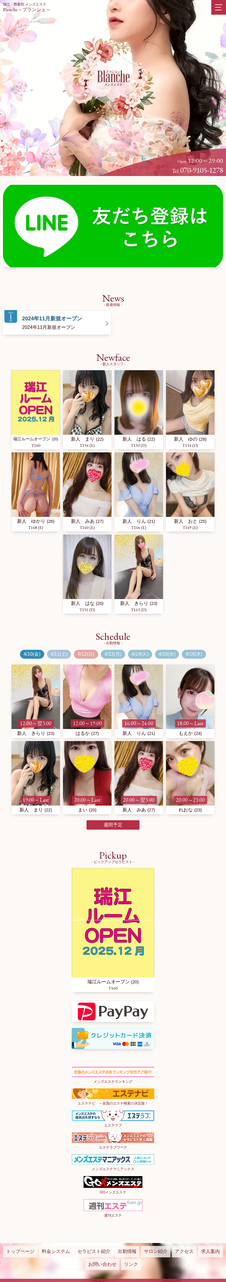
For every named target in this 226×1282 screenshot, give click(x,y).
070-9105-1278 (201, 170)
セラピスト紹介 (93, 1251)
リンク (131, 1264)
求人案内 (210, 1251)
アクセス (184, 1251)
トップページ (20, 1251)
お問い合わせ (102, 1264)
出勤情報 (127, 1251)
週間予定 (113, 824)
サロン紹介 (155, 1251)
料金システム (56, 1251)
